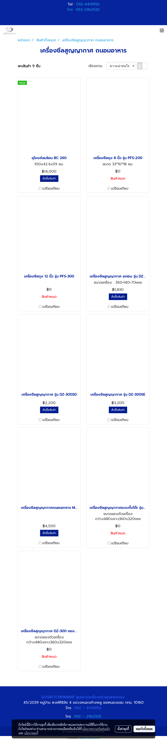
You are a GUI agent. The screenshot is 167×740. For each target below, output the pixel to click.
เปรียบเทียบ (51, 188)
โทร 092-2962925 (83, 9)
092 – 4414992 (87, 708)
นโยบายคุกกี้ (31, 733)
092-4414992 (88, 4)
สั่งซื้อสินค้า (49, 178)
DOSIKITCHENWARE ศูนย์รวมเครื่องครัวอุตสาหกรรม (83, 697)
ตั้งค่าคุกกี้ (123, 729)
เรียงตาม (97, 66)
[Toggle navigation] (161, 30)
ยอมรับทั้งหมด (144, 729)
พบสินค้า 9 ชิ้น (29, 66)
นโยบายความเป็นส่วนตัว (96, 729)
